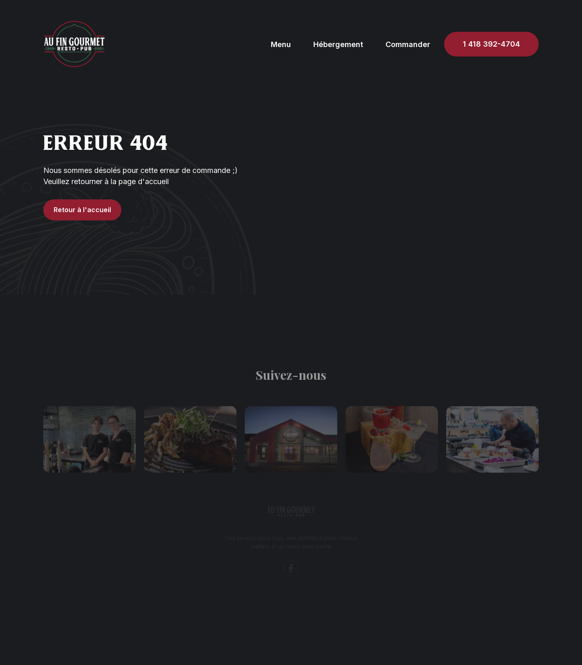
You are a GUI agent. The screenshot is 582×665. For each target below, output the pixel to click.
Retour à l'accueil (82, 210)
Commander (408, 44)
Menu (281, 44)
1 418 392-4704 (491, 44)
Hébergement (338, 44)
